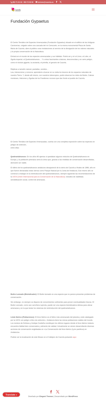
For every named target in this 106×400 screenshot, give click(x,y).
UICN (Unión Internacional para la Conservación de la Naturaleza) (39, 177)
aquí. (75, 337)
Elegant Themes (46, 396)
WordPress (73, 396)
